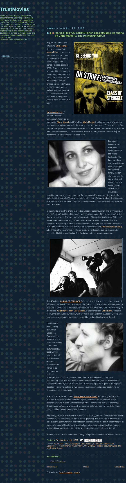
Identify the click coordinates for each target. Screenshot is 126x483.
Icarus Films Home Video (85, 396)
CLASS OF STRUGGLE (71, 301)
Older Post (119, 467)
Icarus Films (52, 52)
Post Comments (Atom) (69, 472)
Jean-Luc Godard (77, 311)
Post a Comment (57, 461)
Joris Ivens (107, 311)
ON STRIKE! (61, 46)
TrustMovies (62, 440)
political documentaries (107, 446)
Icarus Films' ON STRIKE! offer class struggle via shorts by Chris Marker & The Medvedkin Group (89, 34)
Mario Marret (63, 122)
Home (86, 467)
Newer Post (52, 467)
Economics (52, 446)
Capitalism (75, 444)
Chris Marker (89, 122)
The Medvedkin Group (111, 227)
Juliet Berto (62, 311)
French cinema (64, 446)
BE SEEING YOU (54, 112)
